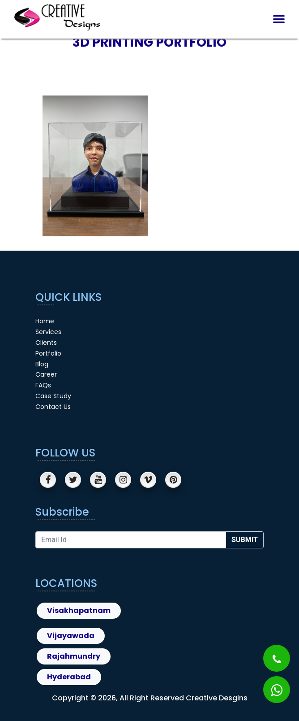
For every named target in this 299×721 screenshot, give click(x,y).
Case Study (53, 395)
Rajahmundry (73, 656)
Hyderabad (69, 677)
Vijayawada (70, 635)
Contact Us (53, 406)
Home (44, 321)
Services (48, 331)
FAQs (43, 385)
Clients (46, 342)
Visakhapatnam (79, 610)
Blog (41, 364)
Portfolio (48, 353)
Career (46, 374)
